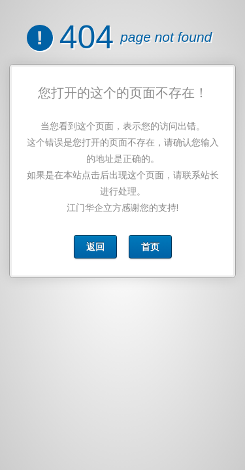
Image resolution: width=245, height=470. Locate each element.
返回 (95, 247)
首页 (149, 247)
